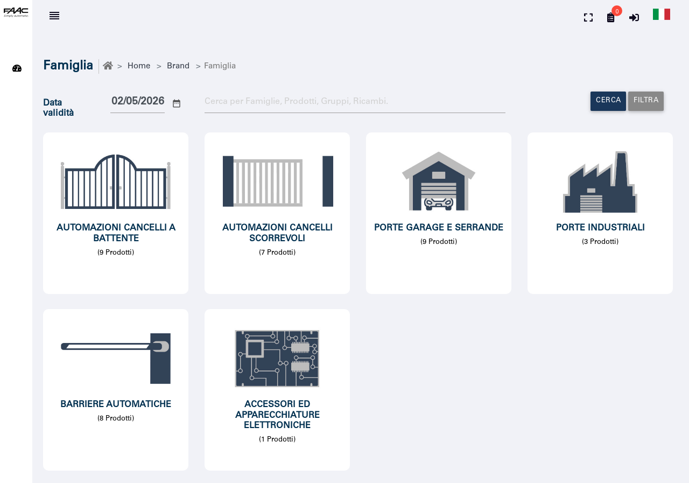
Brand (178, 66)
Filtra (646, 100)
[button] (660, 17)
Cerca (608, 100)
